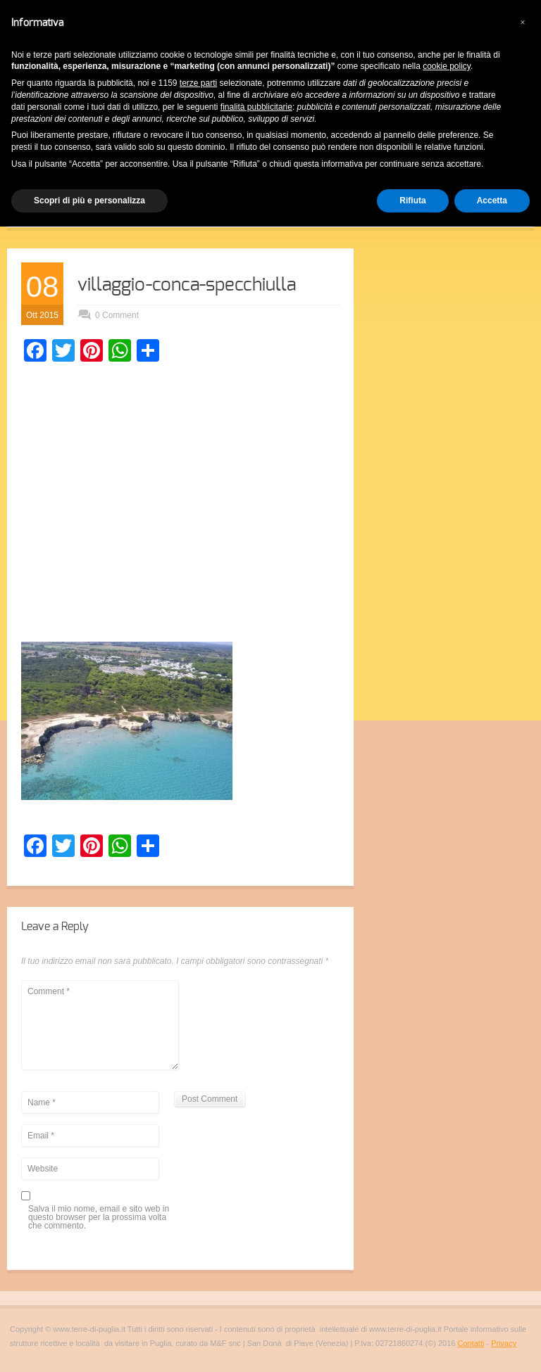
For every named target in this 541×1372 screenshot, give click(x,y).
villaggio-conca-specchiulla (186, 285)
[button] (522, 22)
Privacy (503, 1343)
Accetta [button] (492, 200)
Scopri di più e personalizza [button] (89, 200)
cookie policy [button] (447, 66)
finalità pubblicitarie (256, 107)
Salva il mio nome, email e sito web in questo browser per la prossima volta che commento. (98, 1218)
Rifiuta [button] (412, 200)
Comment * (100, 1025)
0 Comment (117, 315)
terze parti (198, 83)
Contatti (470, 1343)
